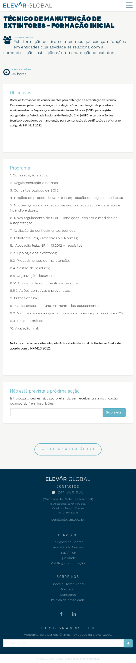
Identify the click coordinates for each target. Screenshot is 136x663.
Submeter (114, 412)
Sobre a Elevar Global (68, 584)
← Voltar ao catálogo (68, 449)
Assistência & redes (68, 547)
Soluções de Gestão (68, 542)
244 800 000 (70, 492)
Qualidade (68, 558)
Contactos (68, 594)
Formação (68, 589)
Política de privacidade (68, 600)
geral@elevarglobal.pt (68, 519)
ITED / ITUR (68, 552)
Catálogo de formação (68, 563)
